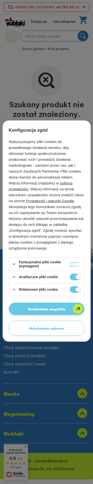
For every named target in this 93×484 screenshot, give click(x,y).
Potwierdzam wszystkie (46, 308)
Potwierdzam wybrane (46, 327)
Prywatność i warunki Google (50, 201)
